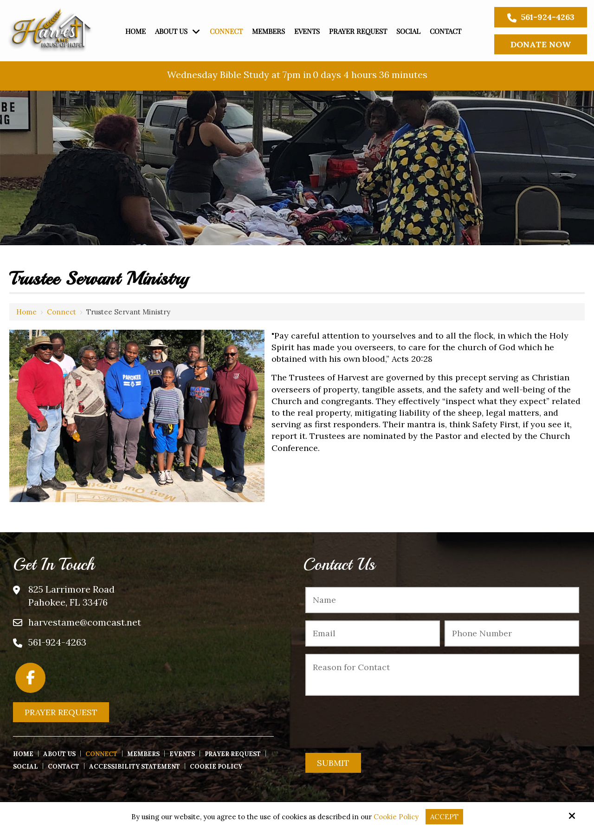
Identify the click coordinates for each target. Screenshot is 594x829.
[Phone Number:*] (512, 633)
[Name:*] (442, 600)
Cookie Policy (396, 817)
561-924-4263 (541, 17)
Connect (61, 311)
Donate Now (540, 44)
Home (26, 311)
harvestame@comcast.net (84, 622)
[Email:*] (372, 633)
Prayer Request (61, 712)
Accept (444, 816)
